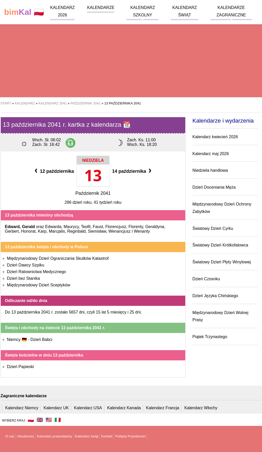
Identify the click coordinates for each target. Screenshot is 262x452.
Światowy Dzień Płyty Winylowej (221, 262)
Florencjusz (115, 226)
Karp (42, 231)
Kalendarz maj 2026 (210, 154)
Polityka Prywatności (130, 436)
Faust (98, 226)
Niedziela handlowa (210, 170)
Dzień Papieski (20, 366)
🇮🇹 (57, 420)
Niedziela (93, 160)
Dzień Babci (41, 339)
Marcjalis (57, 231)
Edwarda (53, 226)
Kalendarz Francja (162, 408)
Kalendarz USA (88, 408)
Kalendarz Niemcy (21, 408)
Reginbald (76, 231)
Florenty (135, 226)
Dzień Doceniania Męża (214, 187)
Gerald (28, 226)
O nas (9, 436)
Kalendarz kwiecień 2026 (215, 137)
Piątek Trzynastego (209, 337)
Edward (12, 226)
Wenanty (142, 231)
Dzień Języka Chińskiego (215, 296)
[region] (131, 56)
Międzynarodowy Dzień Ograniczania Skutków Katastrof (58, 258)
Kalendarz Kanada (124, 408)
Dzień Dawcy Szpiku (25, 265)
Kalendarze (100, 7)
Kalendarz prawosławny (54, 436)
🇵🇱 (24, 12)
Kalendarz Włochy (200, 408)
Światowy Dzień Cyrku (212, 228)
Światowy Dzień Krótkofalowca (220, 245)
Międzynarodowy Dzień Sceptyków (38, 285)
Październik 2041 (93, 193)
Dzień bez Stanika (23, 278)
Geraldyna (154, 226)
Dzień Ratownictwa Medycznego (36, 272)
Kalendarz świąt (86, 436)
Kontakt (106, 436)
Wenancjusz (119, 231)
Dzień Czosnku (206, 279)
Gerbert (12, 231)
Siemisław (97, 231)
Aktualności (25, 436)
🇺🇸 (49, 420)
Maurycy (71, 226)
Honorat (28, 231)
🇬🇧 (40, 420)
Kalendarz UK (56, 408)
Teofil (85, 226)
